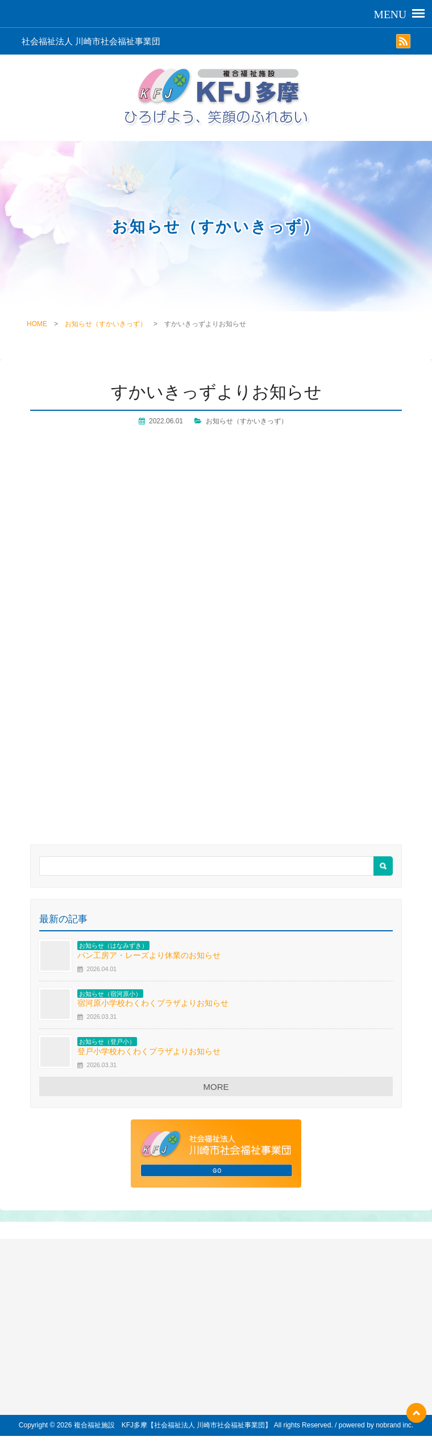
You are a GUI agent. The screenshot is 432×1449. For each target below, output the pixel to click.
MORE (216, 1087)
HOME (37, 324)
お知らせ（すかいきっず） (106, 324)
